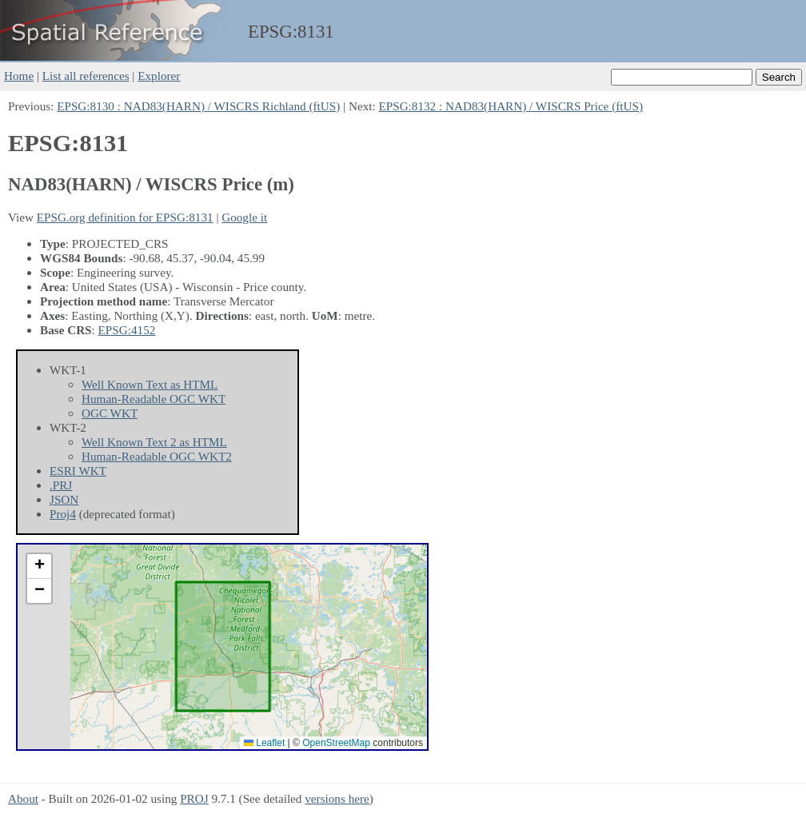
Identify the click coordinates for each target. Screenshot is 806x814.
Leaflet (264, 742)
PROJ (194, 798)
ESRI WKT (78, 470)
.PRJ (61, 485)
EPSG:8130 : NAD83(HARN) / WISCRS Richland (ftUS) (198, 106)
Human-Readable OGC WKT (153, 398)
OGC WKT (110, 413)
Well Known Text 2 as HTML (154, 442)
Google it (244, 217)
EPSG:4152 (127, 330)
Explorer (159, 75)
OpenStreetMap (336, 742)
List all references (86, 75)
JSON (64, 499)
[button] (39, 566)
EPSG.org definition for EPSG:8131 (125, 217)
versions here (337, 798)
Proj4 (63, 514)
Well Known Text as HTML (149, 384)
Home (19, 75)
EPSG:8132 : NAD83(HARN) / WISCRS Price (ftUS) (510, 106)
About (23, 798)
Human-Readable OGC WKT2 (157, 456)
